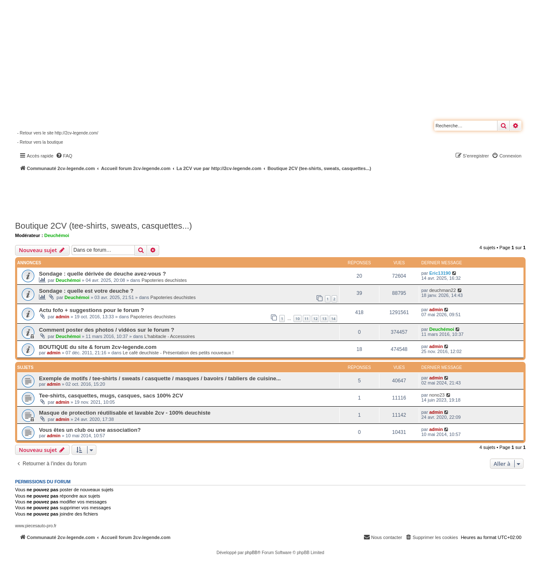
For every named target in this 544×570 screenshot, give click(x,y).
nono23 (437, 394)
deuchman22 (442, 290)
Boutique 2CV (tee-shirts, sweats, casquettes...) (103, 225)
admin (62, 316)
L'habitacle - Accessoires (169, 336)
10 (297, 318)
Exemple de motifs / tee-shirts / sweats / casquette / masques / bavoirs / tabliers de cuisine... (160, 378)
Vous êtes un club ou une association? (90, 430)
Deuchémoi (56, 235)
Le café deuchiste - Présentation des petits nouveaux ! (178, 352)
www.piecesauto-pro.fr (36, 526)
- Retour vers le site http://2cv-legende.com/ (57, 133)
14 (333, 318)
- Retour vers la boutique (40, 142)
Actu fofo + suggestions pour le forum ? (91, 310)
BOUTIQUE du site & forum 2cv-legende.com (98, 347)
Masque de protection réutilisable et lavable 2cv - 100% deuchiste (125, 413)
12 (315, 318)
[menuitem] (64, 156)
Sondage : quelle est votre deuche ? (86, 291)
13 (324, 318)
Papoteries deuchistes (164, 280)
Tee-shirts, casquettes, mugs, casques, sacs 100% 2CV (111, 395)
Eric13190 (440, 273)
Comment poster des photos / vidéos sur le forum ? (106, 330)
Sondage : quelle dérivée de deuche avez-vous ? (102, 274)
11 (306, 318)
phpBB (251, 552)
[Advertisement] (224, 195)
